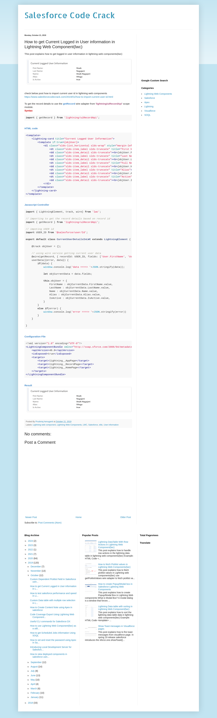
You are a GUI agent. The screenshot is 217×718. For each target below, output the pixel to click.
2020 (31, 558)
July (33, 671)
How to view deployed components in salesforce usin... (48, 655)
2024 (31, 541)
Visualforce (149, 111)
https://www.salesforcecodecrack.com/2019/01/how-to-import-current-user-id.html (68, 96)
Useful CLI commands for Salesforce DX (50, 621)
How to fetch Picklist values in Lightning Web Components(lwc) (114, 565)
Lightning (148, 106)
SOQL (147, 115)
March (34, 688)
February (35, 693)
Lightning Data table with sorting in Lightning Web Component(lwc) (115, 607)
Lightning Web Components (69, 425)
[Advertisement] (167, 54)
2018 (31, 703)
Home (78, 517)
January (35, 697)
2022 (31, 549)
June (33, 675)
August (34, 666)
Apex (146, 102)
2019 (31, 562)
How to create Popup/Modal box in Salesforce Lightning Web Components (115, 587)
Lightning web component (44, 425)
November (36, 571)
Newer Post (31, 517)
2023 (31, 545)
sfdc (101, 425)
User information (111, 425)
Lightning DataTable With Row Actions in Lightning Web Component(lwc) (113, 545)
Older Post (125, 517)
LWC (85, 425)
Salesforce (93, 425)
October (35, 575)
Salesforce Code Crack (69, 15)
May (33, 679)
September (36, 662)
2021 (31, 554)
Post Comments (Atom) (49, 522)
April (33, 684)
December (36, 566)
